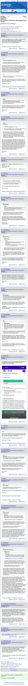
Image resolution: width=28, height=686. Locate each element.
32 (16, 31)
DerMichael (5, 355)
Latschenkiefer (6, 314)
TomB (4, 33)
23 (2, 31)
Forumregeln (21, 682)
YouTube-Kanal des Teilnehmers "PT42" (14, 65)
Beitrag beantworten (14, 48)
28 (10, 31)
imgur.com (4, 167)
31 (14, 31)
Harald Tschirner (7, 197)
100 (12, 28)
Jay (4, 288)
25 (9, 28)
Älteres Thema (13, 667)
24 (4, 31)
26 (7, 31)
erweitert (25, 17)
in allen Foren (16, 28)
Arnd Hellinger (12, 23)
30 (13, 31)
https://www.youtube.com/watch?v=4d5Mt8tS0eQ (12, 438)
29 (11, 31)
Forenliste (4, 26)
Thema (17, 14)
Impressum (6, 682)
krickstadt (5, 52)
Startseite (2, 14)
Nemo (4, 478)
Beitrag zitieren (22, 48)
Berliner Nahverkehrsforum (10, 14)
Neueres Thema (5, 667)
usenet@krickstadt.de (21, 86)
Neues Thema (19, 26)
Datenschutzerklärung (13, 682)
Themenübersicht (11, 26)
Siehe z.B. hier (5, 341)
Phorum (8, 684)
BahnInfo (23, 684)
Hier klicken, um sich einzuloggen (8, 678)
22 (1, 31)
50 (10, 28)
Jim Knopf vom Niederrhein (9, 505)
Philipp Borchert (7, 641)
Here (3, 186)
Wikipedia (12, 79)
